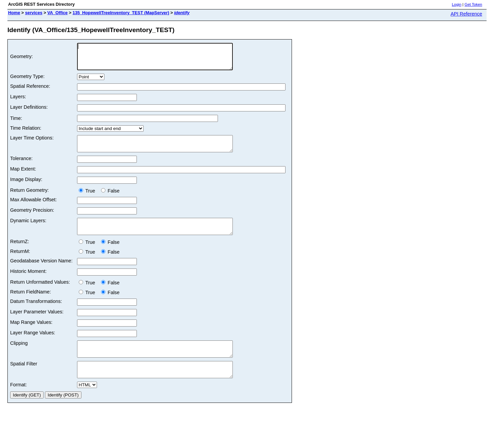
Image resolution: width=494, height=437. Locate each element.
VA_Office (57, 12)
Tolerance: (21, 166)
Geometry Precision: (32, 218)
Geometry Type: (27, 81)
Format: (18, 402)
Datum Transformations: (36, 312)
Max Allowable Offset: (33, 207)
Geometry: (21, 59)
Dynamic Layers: (28, 228)
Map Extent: (23, 177)
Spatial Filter (23, 378)
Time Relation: (25, 133)
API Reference (466, 14)
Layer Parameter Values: (37, 323)
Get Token (473, 4)
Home (14, 12)
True (88, 199)
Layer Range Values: (32, 343)
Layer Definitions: (29, 112)
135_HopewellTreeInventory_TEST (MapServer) (121, 12)
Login (456, 4)
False (110, 199)
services (33, 12)
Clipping (19, 354)
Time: (16, 123)
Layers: (18, 101)
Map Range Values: (31, 333)
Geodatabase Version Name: (41, 272)
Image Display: (26, 187)
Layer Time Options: (32, 143)
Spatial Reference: (30, 91)
